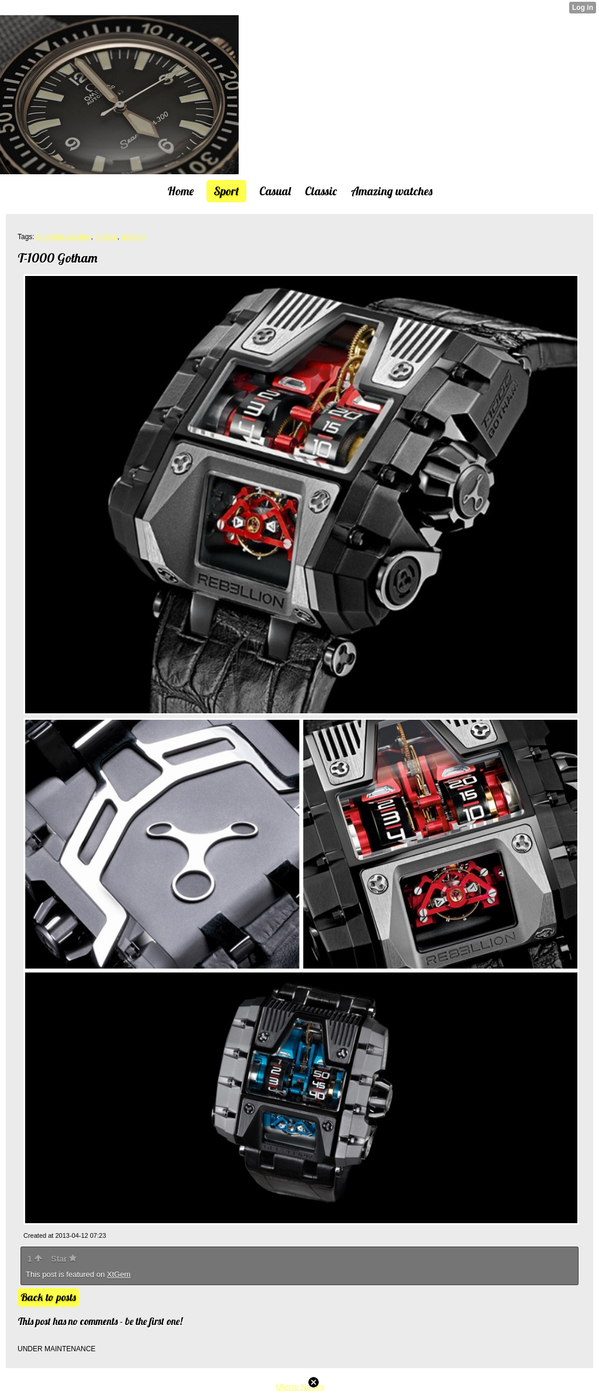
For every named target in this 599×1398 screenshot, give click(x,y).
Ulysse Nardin (299, 1386)
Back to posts (48, 1297)
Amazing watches (63, 237)
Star (64, 1259)
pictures (133, 237)
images (106, 237)
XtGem (118, 1274)
